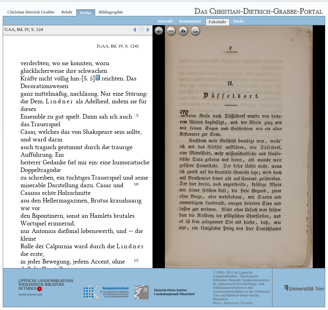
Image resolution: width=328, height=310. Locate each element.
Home (217, 303)
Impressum (231, 303)
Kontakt (247, 303)
